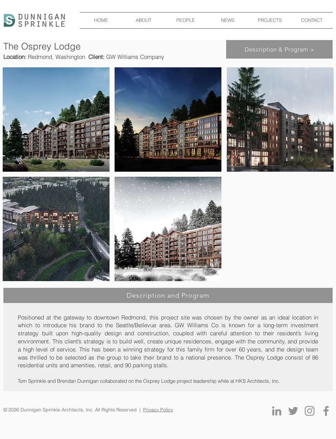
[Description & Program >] (279, 49)
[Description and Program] (168, 295)
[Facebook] (326, 410)
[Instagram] (309, 410)
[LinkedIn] (276, 410)
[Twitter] (293, 410)
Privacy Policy (158, 410)
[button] (56, 119)
